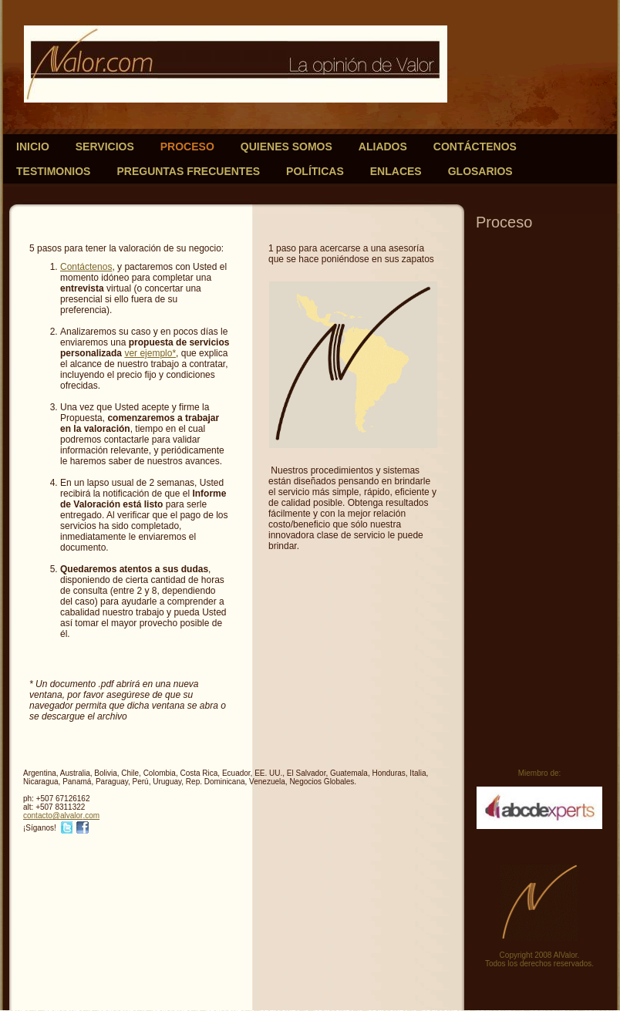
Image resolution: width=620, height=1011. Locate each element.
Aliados (383, 146)
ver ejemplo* (150, 353)
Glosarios (480, 171)
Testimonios (53, 171)
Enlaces (396, 171)
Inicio (32, 146)
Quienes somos (286, 146)
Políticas (315, 171)
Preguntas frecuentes (188, 171)
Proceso (187, 146)
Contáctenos (475, 146)
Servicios (105, 146)
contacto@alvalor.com (61, 815)
